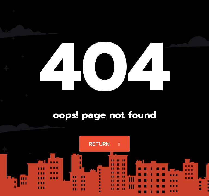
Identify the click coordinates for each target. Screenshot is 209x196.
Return (104, 144)
